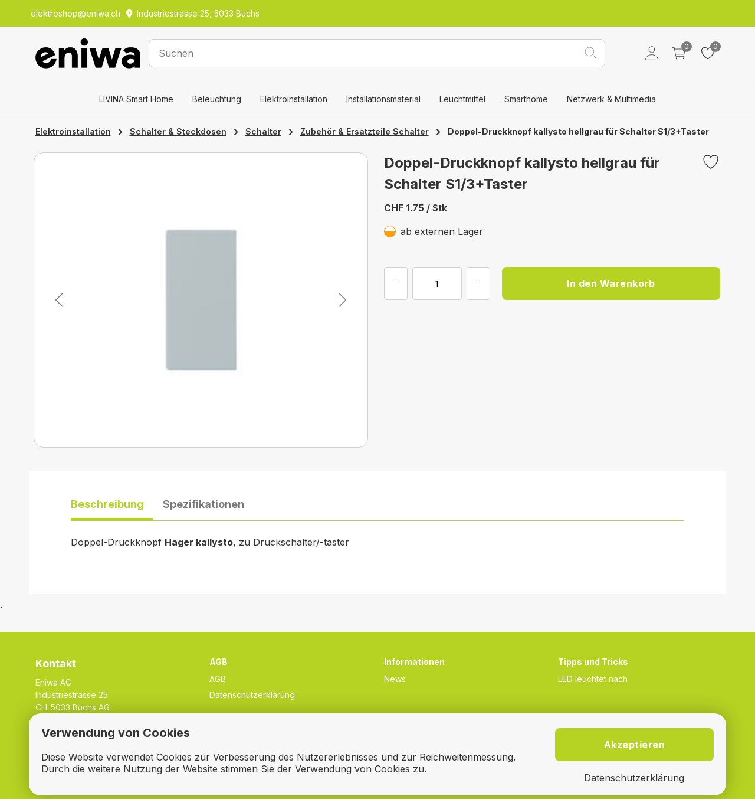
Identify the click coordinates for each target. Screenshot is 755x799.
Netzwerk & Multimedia (611, 99)
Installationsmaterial (383, 99)
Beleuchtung (216, 99)
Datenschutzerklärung (252, 695)
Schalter (263, 131)
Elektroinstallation (293, 99)
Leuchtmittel (462, 99)
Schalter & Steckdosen (178, 131)
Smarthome (526, 99)
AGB (217, 679)
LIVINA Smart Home (136, 99)
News (395, 679)
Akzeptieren (634, 745)
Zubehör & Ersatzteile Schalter (364, 131)
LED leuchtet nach (593, 679)
